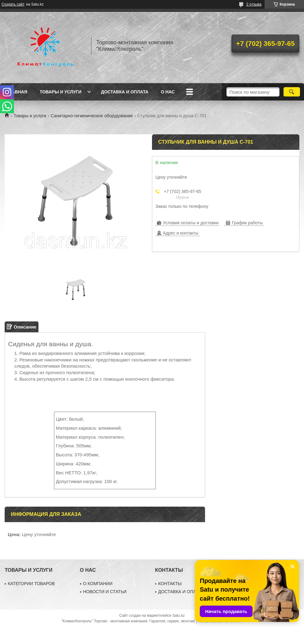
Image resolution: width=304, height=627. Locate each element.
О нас (168, 91)
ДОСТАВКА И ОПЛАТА (181, 591)
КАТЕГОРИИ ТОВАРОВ (31, 583)
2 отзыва (254, 4)
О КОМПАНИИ (98, 583)
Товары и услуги (61, 91)
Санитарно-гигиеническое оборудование (92, 115)
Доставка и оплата (124, 91)
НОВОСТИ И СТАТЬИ (105, 591)
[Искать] (292, 91)
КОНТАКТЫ (170, 583)
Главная (16, 91)
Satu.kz (178, 615)
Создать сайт (13, 4)
